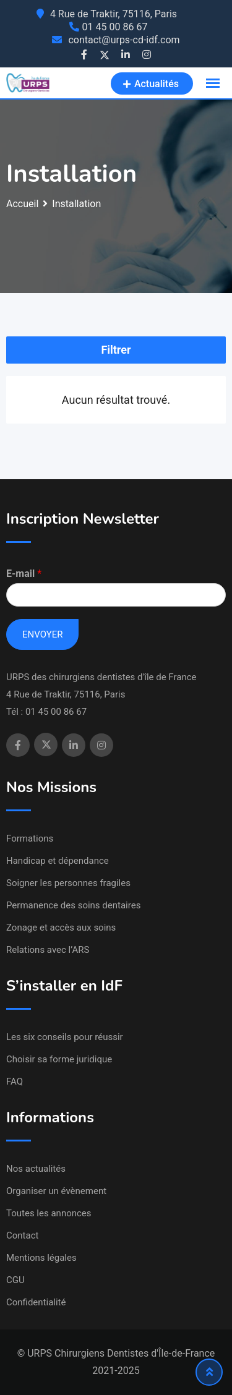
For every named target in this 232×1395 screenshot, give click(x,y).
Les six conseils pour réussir (64, 1037)
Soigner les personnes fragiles (68, 883)
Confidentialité (36, 1302)
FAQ (14, 1081)
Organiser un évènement (56, 1191)
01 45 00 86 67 (115, 27)
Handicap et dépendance (57, 860)
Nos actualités (36, 1168)
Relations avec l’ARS (47, 949)
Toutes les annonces (49, 1213)
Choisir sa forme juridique (59, 1059)
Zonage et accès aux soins (61, 927)
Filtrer (116, 349)
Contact (22, 1235)
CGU (15, 1280)
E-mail (23, 573)
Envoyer (42, 634)
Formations (29, 838)
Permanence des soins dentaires (73, 905)
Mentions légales (41, 1257)
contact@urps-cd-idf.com (123, 40)
